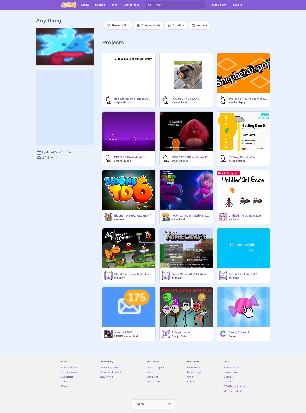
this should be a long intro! (131, 98)
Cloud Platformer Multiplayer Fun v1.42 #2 (133, 274)
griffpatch (119, 277)
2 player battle (180, 332)
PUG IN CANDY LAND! (185, 98)
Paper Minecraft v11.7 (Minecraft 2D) (190, 274)
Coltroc (233, 336)
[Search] (150, 5)
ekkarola (119, 219)
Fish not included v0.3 (243, 274)
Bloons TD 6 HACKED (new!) (132, 215)
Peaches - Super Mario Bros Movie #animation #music (190, 215)
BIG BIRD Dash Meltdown (130, 157)
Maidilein (234, 219)
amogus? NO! (123, 332)
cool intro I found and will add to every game (248, 98)
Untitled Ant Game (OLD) (245, 215)
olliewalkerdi (178, 219)
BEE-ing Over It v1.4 (242, 157)
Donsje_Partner (180, 336)
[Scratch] (69, 5)
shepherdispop (122, 102)
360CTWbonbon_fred (126, 336)
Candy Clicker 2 (239, 332)
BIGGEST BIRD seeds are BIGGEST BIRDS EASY (190, 157)
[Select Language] (153, 404)
